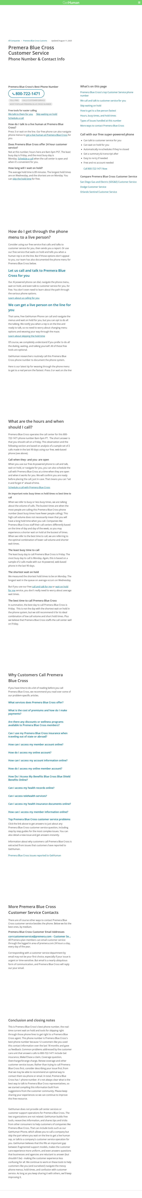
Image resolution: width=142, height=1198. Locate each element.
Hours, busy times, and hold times (98, 115)
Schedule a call (16, 118)
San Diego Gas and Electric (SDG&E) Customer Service (108, 181)
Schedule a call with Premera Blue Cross (29, 487)
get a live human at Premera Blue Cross (46, 134)
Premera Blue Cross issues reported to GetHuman (34, 855)
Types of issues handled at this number (100, 120)
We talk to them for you (20, 114)
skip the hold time (22, 178)
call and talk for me (42, 586)
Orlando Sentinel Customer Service (98, 191)
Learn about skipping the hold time (26, 336)
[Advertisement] (40, 204)
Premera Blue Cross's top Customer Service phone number (106, 94)
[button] (139, 2)
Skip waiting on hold (46, 114)
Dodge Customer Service (93, 186)
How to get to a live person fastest (98, 110)
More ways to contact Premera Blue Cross (102, 125)
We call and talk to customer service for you (103, 100)
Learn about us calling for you (23, 298)
